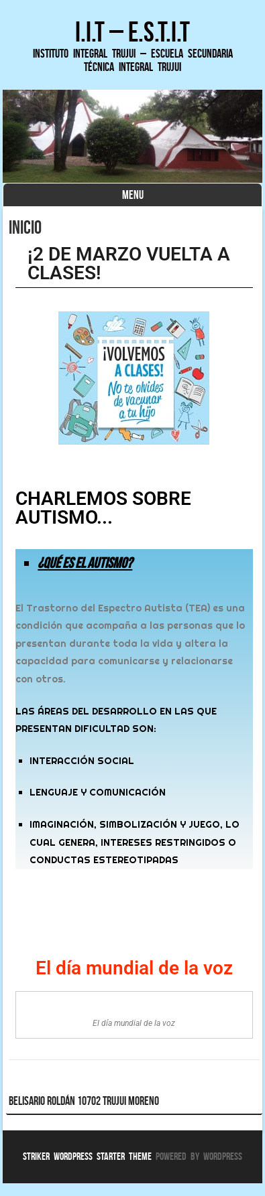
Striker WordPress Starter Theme (87, 1156)
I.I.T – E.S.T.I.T (132, 31)
